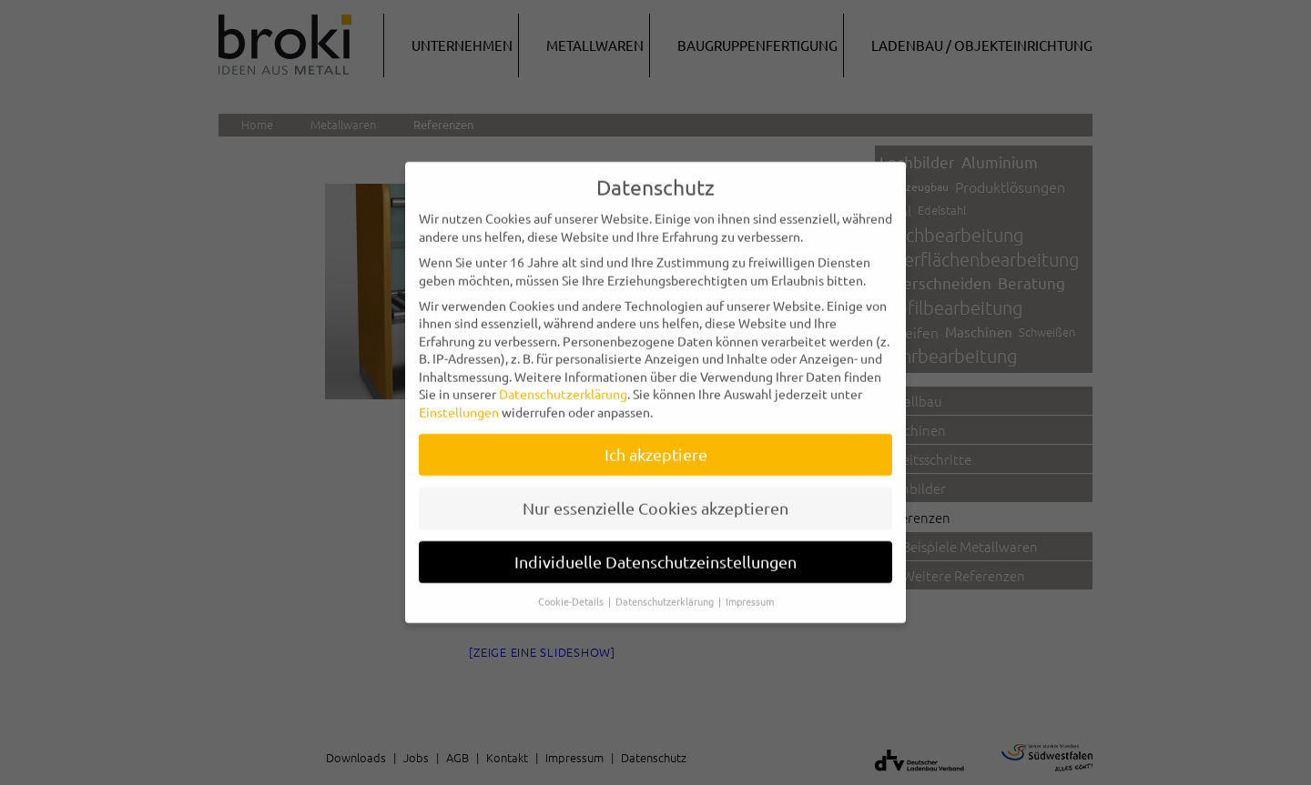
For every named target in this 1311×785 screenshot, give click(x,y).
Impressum (750, 589)
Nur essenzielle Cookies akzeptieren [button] (655, 497)
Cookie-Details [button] (572, 589)
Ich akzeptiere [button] (656, 443)
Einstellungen (459, 401)
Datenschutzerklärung (563, 383)
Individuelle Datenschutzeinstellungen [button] (655, 549)
